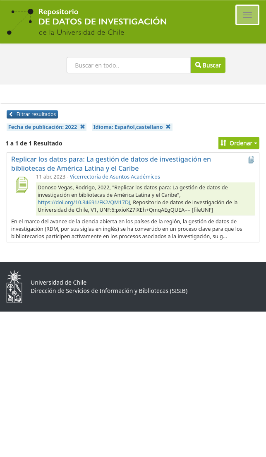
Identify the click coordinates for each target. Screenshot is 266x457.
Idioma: (132, 127)
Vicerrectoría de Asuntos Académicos (115, 176)
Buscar (208, 65)
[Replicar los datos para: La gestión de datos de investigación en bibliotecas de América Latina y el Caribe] (21, 185)
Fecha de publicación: (46, 127)
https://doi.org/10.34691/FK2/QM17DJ (84, 202)
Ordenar (238, 143)
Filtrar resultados (32, 114)
